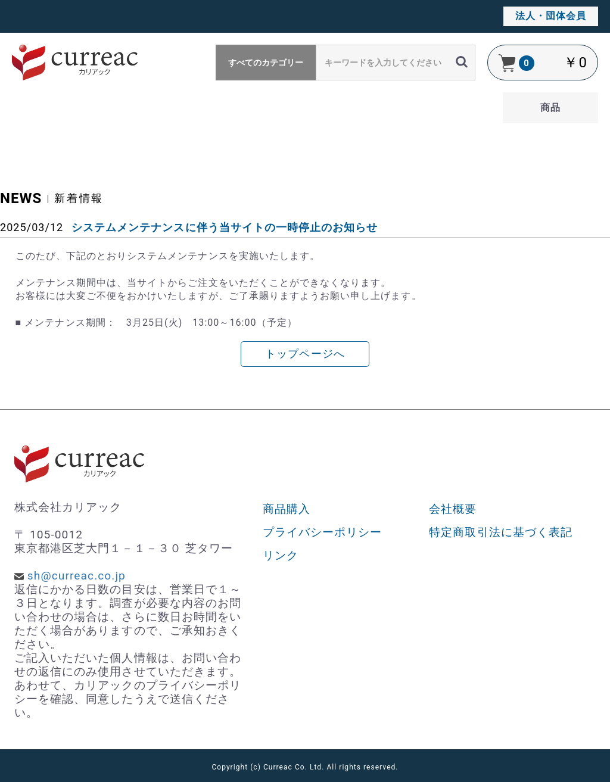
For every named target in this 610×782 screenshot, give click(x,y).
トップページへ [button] (304, 354)
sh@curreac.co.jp (76, 575)
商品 (550, 107)
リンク (280, 555)
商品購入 (286, 509)
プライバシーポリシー (322, 532)
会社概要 (453, 509)
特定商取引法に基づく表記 (500, 532)
